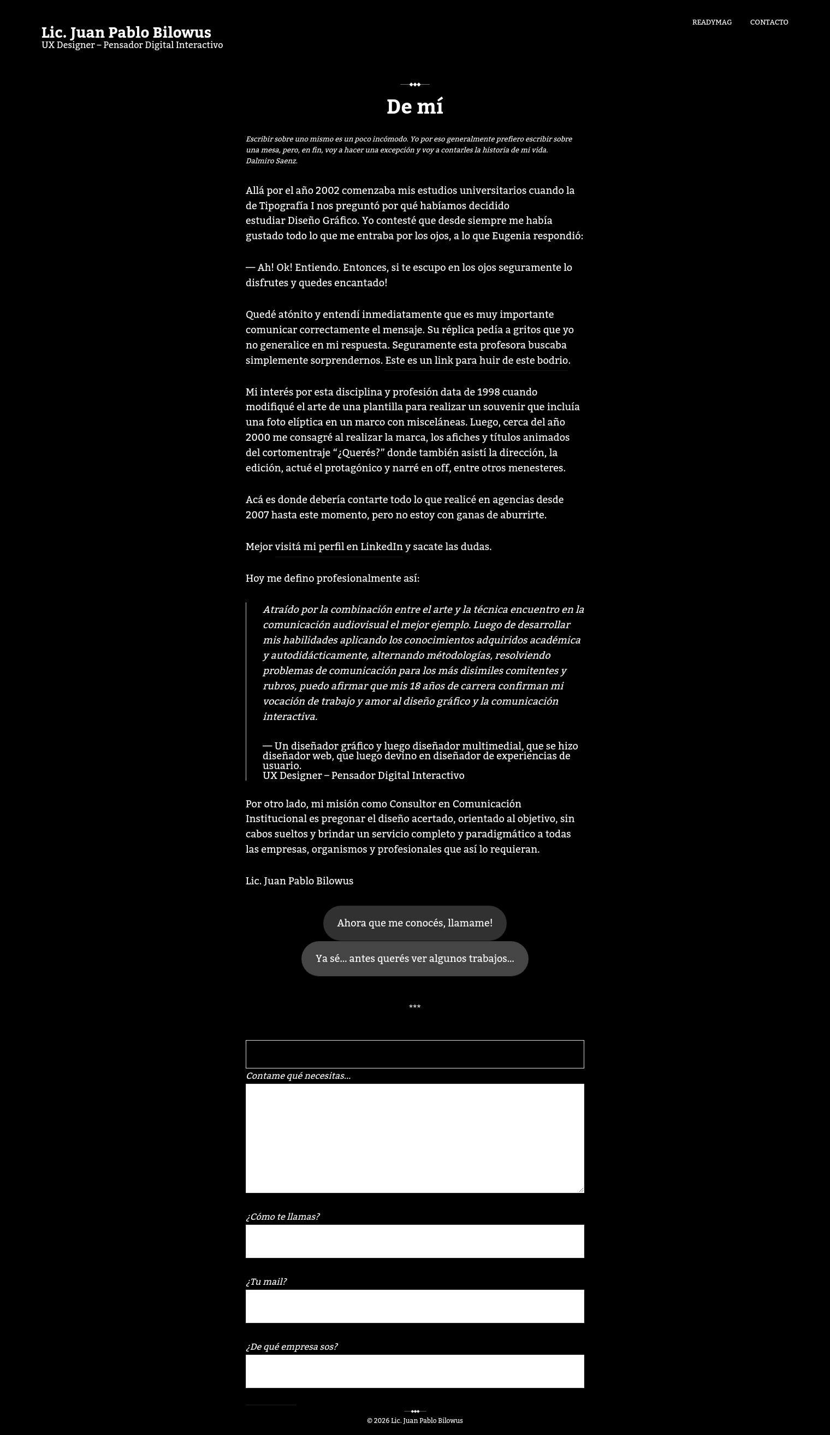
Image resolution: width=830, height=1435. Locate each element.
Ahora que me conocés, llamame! (415, 923)
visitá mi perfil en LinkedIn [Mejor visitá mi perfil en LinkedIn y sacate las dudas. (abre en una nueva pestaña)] (339, 547)
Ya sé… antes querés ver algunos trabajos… (415, 959)
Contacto (769, 21)
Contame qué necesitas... (415, 1130)
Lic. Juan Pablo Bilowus (126, 33)
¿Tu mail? (415, 1298)
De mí (415, 107)
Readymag (712, 21)
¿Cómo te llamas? (415, 1233)
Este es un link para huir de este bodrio (476, 360)
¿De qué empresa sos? (415, 1363)
